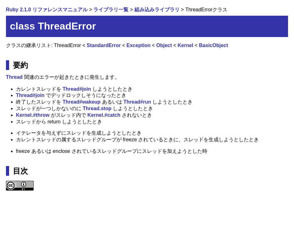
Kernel (185, 45)
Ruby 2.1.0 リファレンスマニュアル (47, 9)
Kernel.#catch (103, 115)
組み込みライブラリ (157, 9)
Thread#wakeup (82, 102)
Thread (14, 77)
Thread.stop (97, 108)
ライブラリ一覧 (110, 9)
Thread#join (77, 89)
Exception (138, 45)
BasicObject (213, 45)
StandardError (104, 45)
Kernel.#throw (33, 115)
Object (164, 45)
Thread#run (137, 102)
